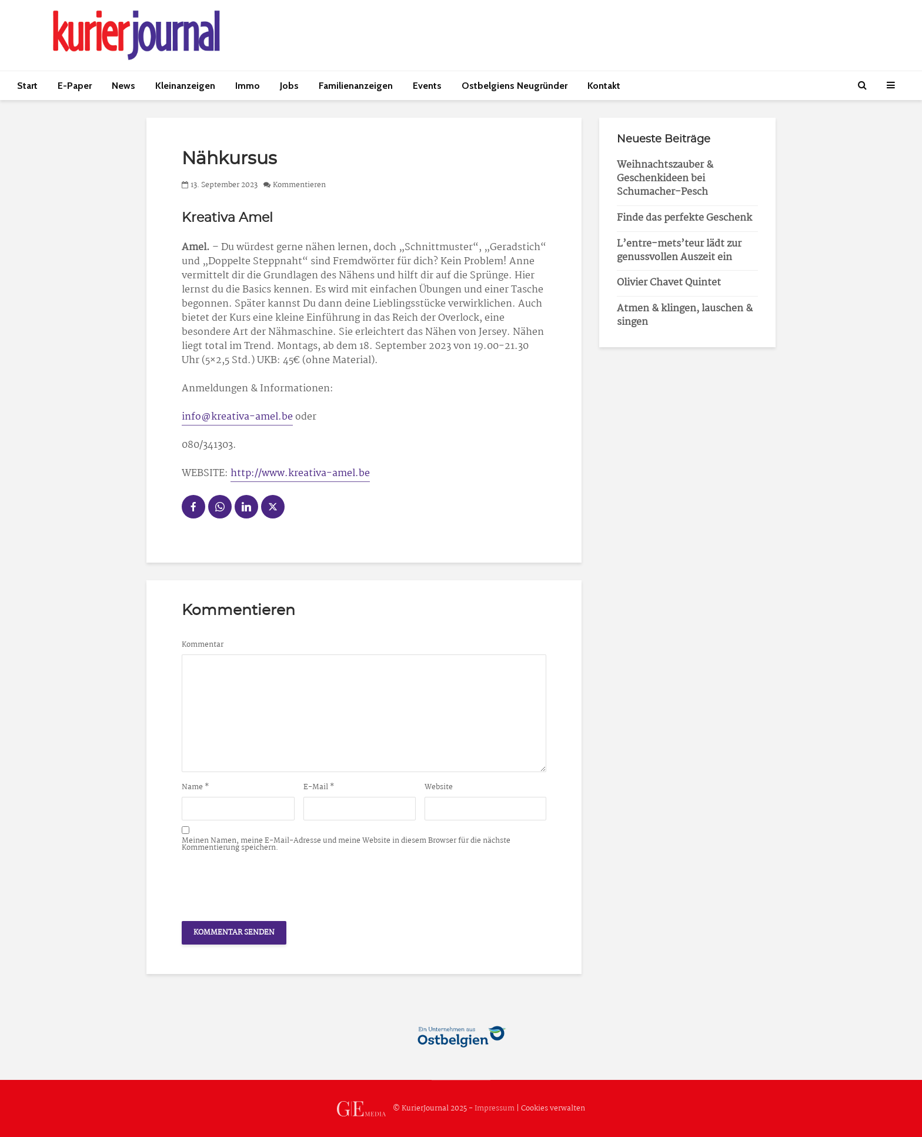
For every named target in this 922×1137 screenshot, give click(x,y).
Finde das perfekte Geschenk (684, 218)
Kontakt (603, 85)
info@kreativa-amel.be (237, 417)
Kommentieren (299, 185)
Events (427, 85)
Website (439, 787)
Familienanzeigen (356, 85)
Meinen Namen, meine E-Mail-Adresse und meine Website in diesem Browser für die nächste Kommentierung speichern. (346, 844)
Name (195, 787)
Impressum (495, 1108)
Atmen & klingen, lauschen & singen (685, 315)
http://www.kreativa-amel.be (300, 473)
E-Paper (75, 85)
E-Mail (319, 787)
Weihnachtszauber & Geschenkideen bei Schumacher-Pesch (665, 178)
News (123, 85)
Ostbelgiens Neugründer (514, 85)
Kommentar (202, 645)
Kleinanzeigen (185, 85)
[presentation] (271, 883)
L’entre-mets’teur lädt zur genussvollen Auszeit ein (679, 250)
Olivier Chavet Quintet (669, 283)
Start (27, 85)
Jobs (289, 85)
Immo (247, 85)
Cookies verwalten (553, 1108)
